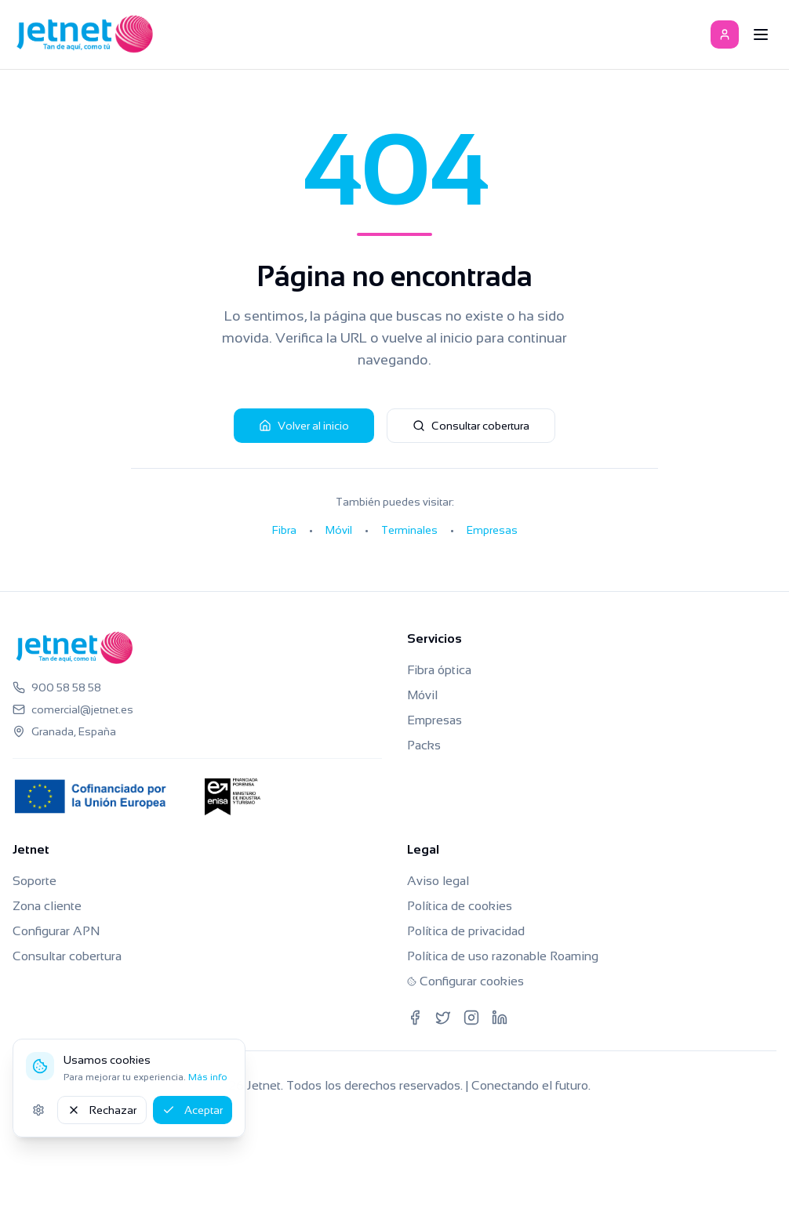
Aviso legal (438, 880)
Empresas (492, 530)
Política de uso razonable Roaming (502, 956)
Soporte (34, 880)
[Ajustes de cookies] (38, 1110)
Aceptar (192, 1110)
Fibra (284, 530)
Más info (207, 1077)
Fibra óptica (439, 670)
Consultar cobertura (471, 425)
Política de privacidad (466, 931)
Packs (424, 745)
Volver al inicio (304, 425)
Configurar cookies (465, 981)
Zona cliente (47, 905)
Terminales (409, 530)
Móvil (338, 530)
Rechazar (101, 1110)
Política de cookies (459, 905)
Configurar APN (56, 931)
